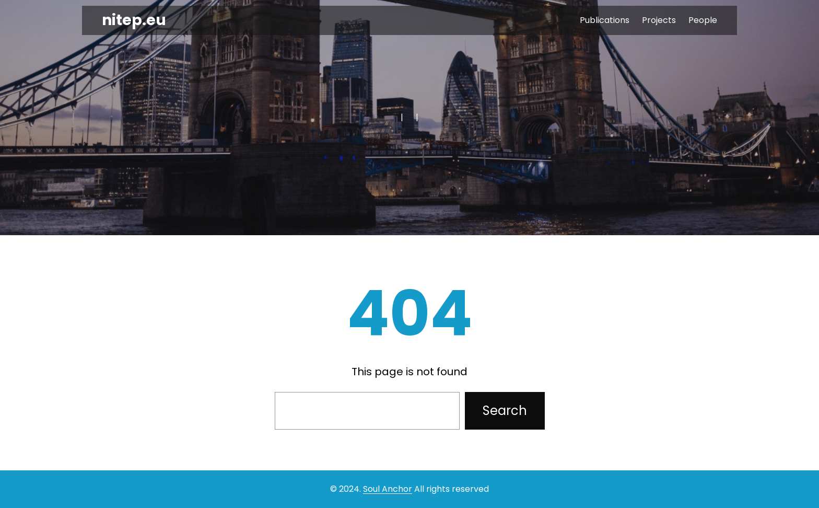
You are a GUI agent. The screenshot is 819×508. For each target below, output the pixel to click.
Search (505, 410)
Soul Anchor (387, 489)
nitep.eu (134, 20)
